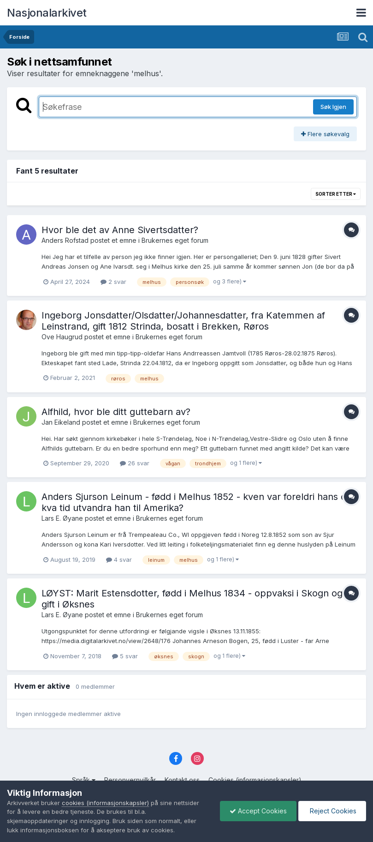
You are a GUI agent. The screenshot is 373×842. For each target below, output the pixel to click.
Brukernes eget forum (175, 240)
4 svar (119, 559)
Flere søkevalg (325, 134)
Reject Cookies (332, 811)
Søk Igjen (333, 106)
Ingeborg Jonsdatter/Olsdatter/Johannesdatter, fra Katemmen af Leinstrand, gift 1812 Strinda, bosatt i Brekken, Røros (183, 321)
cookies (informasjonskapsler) (105, 802)
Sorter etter (335, 194)
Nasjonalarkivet (47, 12)
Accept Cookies (258, 811)
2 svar (113, 281)
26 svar (134, 463)
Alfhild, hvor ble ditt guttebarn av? (115, 411)
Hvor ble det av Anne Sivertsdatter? (119, 229)
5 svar (125, 656)
